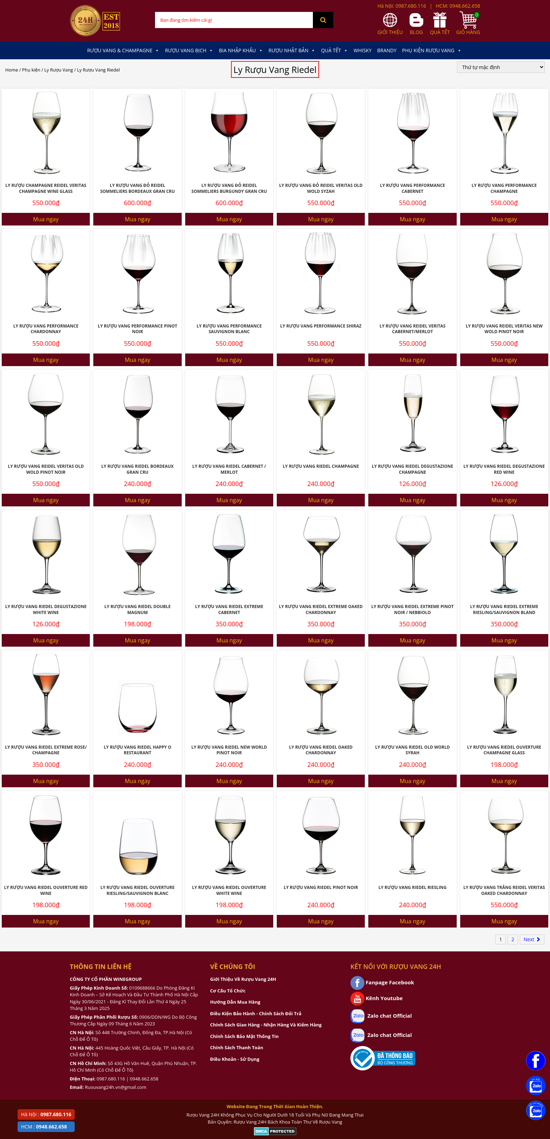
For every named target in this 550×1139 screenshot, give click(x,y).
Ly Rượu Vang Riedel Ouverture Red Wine (46, 890)
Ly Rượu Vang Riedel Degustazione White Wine (46, 609)
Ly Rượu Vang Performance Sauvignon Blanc (229, 329)
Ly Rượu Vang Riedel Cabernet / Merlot (229, 469)
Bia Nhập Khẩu (241, 50)
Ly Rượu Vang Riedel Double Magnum (138, 609)
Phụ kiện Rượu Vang (431, 50)
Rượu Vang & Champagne (123, 50)
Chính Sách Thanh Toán (236, 1047)
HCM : (44, 1126)
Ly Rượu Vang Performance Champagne (504, 188)
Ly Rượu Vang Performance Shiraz (321, 326)
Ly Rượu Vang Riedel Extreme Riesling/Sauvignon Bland (504, 609)
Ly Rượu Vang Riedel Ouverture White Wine (229, 890)
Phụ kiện (31, 70)
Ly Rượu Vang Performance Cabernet (412, 188)
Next (532, 939)
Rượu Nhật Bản (292, 50)
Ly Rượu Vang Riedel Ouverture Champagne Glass (504, 750)
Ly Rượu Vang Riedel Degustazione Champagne (412, 469)
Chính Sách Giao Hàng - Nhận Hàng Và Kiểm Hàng (266, 1025)
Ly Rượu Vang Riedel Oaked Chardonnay (321, 750)
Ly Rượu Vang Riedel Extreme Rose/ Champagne (46, 750)
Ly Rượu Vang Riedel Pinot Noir (321, 887)
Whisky (362, 50)
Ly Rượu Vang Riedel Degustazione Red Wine (504, 469)
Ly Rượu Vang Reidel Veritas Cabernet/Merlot (412, 329)
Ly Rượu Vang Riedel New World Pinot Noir (229, 750)
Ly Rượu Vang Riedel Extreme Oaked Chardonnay (321, 609)
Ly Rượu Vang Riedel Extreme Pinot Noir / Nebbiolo (412, 609)
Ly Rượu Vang (58, 70)
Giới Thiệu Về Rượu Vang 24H (243, 979)
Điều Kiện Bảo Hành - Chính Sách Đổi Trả (255, 1013)
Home (11, 70)
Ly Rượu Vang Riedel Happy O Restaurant (137, 750)
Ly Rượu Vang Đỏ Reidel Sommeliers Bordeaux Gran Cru (137, 188)
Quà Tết (334, 50)
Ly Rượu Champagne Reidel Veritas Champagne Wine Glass (45, 188)
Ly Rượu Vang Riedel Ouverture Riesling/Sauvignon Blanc (137, 890)
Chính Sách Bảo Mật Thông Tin (244, 1036)
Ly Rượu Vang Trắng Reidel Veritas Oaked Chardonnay (504, 890)
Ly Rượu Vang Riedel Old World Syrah (412, 750)
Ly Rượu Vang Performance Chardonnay (46, 329)
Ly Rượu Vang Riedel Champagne (321, 466)
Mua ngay (46, 219)
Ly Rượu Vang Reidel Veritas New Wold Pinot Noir (504, 329)
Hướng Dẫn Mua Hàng (235, 1002)
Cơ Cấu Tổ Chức (228, 991)
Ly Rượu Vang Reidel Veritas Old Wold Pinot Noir (45, 469)
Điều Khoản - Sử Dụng (234, 1059)
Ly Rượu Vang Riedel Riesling (412, 887)
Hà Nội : (46, 1114)
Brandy (386, 50)
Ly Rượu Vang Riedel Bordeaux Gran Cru (137, 469)
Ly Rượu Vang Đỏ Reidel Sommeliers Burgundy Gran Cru (229, 188)
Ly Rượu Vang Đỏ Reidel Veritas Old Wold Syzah (321, 188)
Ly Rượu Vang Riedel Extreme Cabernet (229, 609)
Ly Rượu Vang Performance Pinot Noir (137, 329)
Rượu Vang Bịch (189, 50)
